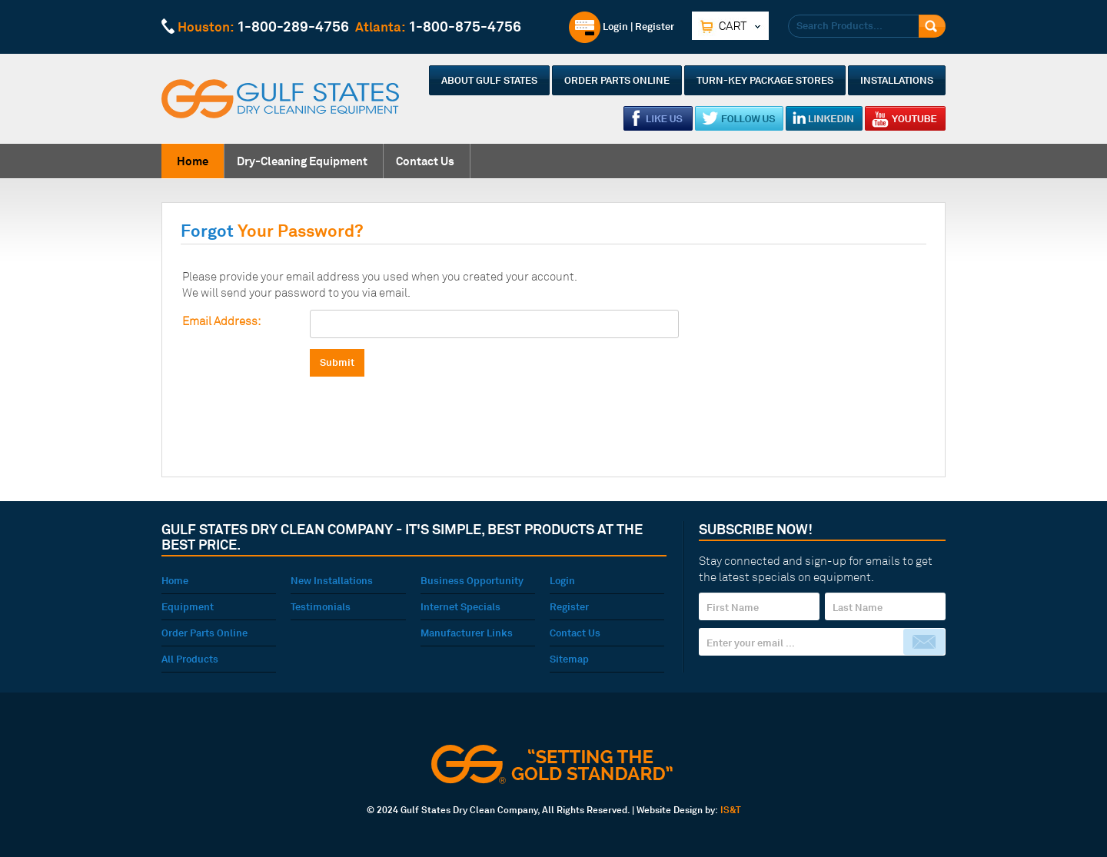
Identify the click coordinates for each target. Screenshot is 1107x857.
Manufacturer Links (467, 632)
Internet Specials (460, 606)
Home (192, 161)
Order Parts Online (617, 80)
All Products (189, 659)
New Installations (332, 580)
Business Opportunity (472, 580)
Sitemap (569, 659)
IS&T (730, 809)
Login (598, 26)
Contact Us (425, 161)
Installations (896, 80)
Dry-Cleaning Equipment (302, 161)
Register (654, 26)
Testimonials (321, 606)
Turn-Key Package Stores (764, 80)
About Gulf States (489, 80)
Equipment (187, 606)
